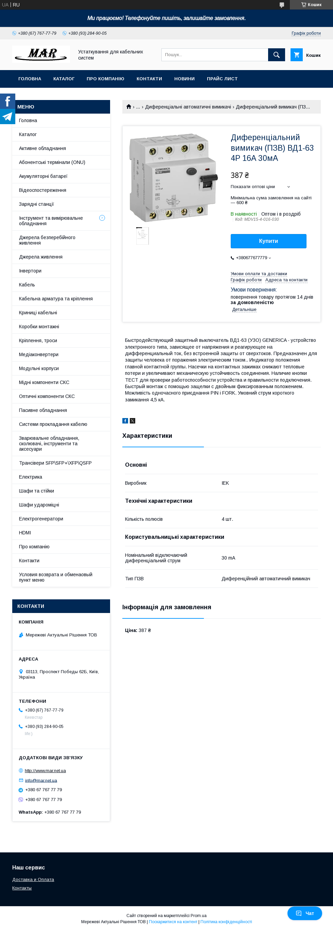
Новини (184, 78)
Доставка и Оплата (33, 879)
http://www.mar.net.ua (45, 770)
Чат (305, 913)
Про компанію (105, 78)
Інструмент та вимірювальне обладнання (51, 220)
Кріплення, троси (38, 340)
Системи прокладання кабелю (53, 424)
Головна (29, 78)
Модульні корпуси (39, 368)
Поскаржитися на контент (173, 921)
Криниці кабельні (38, 312)
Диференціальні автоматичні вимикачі (188, 107)
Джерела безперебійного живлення (47, 240)
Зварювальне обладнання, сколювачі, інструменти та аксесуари (49, 443)
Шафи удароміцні (39, 505)
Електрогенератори (41, 518)
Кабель (27, 284)
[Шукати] (276, 54)
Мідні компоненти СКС (44, 382)
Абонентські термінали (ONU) (52, 162)
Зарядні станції (36, 204)
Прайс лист (222, 78)
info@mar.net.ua (41, 780)
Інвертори (30, 270)
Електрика (30, 477)
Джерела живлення (41, 257)
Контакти (149, 78)
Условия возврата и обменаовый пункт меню (55, 577)
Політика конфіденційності (226, 921)
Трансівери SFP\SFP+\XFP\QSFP (55, 463)
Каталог (63, 78)
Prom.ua (199, 915)
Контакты (22, 888)
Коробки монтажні (39, 326)
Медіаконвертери (38, 354)
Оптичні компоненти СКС (47, 396)
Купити (268, 241)
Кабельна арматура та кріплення (56, 298)
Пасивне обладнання (43, 410)
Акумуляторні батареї (43, 176)
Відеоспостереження (42, 190)
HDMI (25, 532)
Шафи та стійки (36, 491)
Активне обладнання (42, 148)
